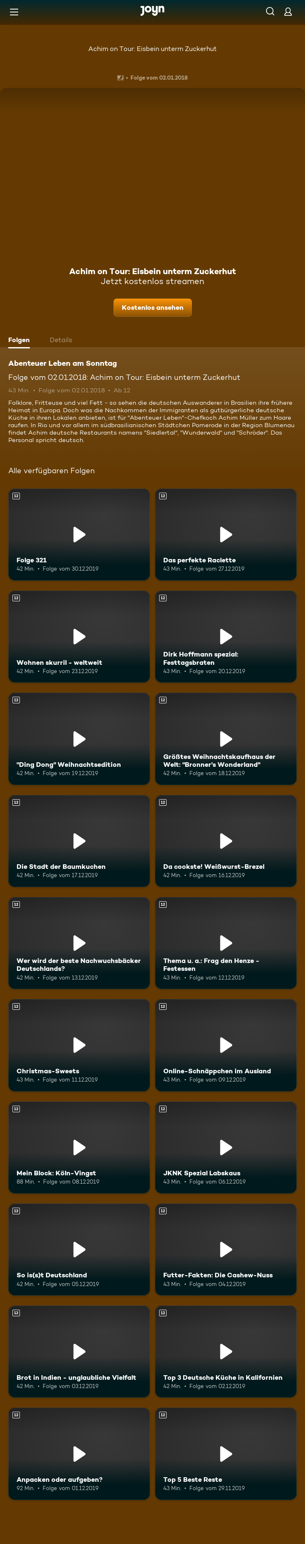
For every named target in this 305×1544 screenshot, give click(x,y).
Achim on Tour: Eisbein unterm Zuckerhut (152, 49)
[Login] (288, 11)
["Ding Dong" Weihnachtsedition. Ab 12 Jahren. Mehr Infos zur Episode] (79, 739)
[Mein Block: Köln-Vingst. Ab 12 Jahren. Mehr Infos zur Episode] (79, 1147)
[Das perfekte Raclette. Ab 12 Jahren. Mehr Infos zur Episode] (226, 535)
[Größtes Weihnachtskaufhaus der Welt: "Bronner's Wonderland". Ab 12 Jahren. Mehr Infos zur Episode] (226, 739)
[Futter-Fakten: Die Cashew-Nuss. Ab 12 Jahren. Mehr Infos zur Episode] (226, 1250)
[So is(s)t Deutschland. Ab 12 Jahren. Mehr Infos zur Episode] (79, 1250)
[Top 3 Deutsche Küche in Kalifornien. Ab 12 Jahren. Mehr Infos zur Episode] (226, 1352)
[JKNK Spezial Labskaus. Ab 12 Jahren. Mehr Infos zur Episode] (226, 1147)
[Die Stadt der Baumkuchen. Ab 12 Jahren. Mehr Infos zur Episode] (79, 841)
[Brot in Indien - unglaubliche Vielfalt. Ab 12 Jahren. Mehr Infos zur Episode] (79, 1352)
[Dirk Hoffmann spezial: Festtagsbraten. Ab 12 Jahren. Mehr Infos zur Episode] (226, 637)
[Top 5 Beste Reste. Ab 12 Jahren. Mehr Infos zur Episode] (226, 1454)
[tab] (21, 340)
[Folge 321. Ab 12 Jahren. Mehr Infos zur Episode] (79, 535)
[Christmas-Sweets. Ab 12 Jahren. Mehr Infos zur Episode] (79, 1045)
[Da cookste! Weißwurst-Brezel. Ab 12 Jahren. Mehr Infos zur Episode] (226, 841)
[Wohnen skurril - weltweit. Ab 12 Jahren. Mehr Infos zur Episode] (79, 637)
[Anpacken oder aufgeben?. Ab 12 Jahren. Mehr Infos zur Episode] (79, 1454)
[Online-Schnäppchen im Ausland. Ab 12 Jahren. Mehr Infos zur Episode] (226, 1045)
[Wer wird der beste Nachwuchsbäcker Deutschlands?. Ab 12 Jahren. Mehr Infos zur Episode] (79, 943)
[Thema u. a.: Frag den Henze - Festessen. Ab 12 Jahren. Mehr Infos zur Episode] (226, 943)
